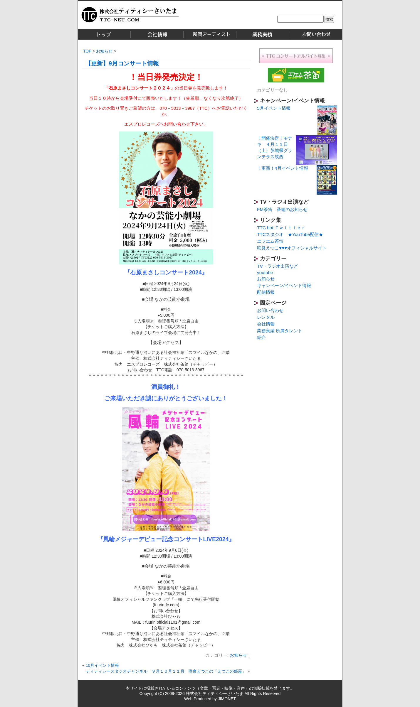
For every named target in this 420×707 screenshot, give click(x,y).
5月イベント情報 (273, 108)
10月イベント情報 (102, 665)
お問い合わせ (270, 310)
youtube (265, 272)
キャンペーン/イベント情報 (292, 101)
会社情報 (266, 323)
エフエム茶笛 (270, 241)
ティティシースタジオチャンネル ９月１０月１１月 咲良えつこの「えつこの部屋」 (166, 671)
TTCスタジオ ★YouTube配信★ (290, 234)
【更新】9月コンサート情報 (122, 63)
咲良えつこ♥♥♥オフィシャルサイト (292, 247)
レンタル (266, 317)
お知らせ (104, 51)
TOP (87, 51)
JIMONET (227, 698)
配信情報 (266, 292)
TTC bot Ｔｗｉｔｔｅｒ (281, 227)
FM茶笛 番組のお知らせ (282, 209)
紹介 (261, 337)
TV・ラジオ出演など (284, 202)
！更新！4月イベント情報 (282, 168)
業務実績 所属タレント (279, 330)
